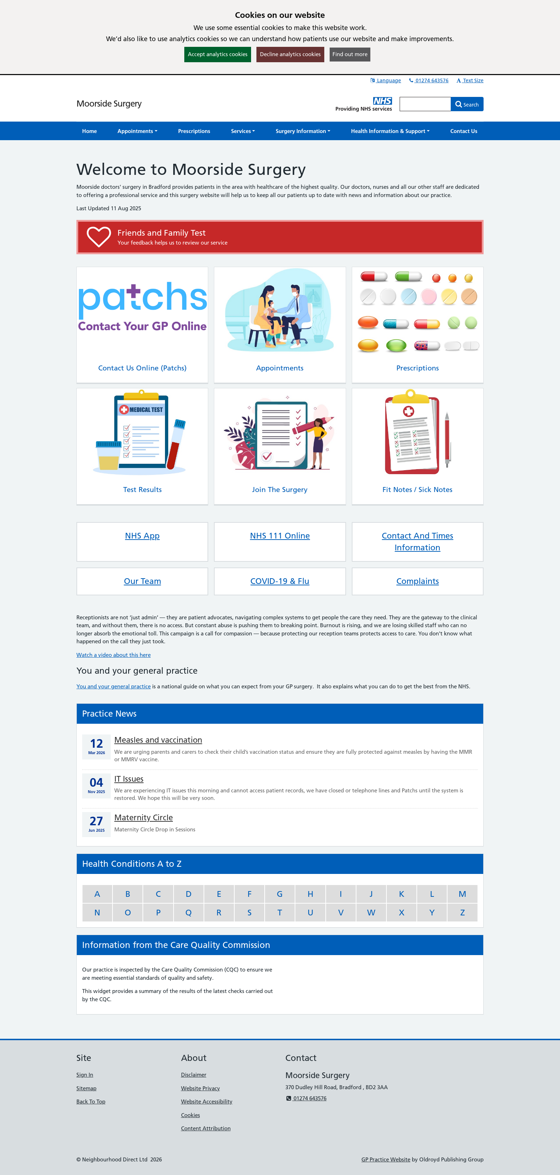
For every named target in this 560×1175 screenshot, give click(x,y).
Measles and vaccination (158, 740)
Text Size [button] (469, 80)
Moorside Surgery (108, 103)
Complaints (417, 581)
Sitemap (86, 1088)
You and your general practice (113, 686)
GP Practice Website (385, 1159)
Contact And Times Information (417, 542)
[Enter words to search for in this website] (425, 104)
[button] (137, 131)
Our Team (142, 581)
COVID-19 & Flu (279, 581)
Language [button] (385, 80)
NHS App (142, 536)
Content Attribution (206, 1128)
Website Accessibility (206, 1101)
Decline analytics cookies (290, 54)
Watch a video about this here (113, 655)
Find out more (350, 54)
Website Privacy (200, 1088)
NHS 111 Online (280, 536)
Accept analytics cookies (218, 54)
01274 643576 (428, 80)
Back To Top (90, 1101)
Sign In (84, 1074)
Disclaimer (193, 1074)
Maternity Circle (143, 817)
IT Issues (129, 779)
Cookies (190, 1115)
